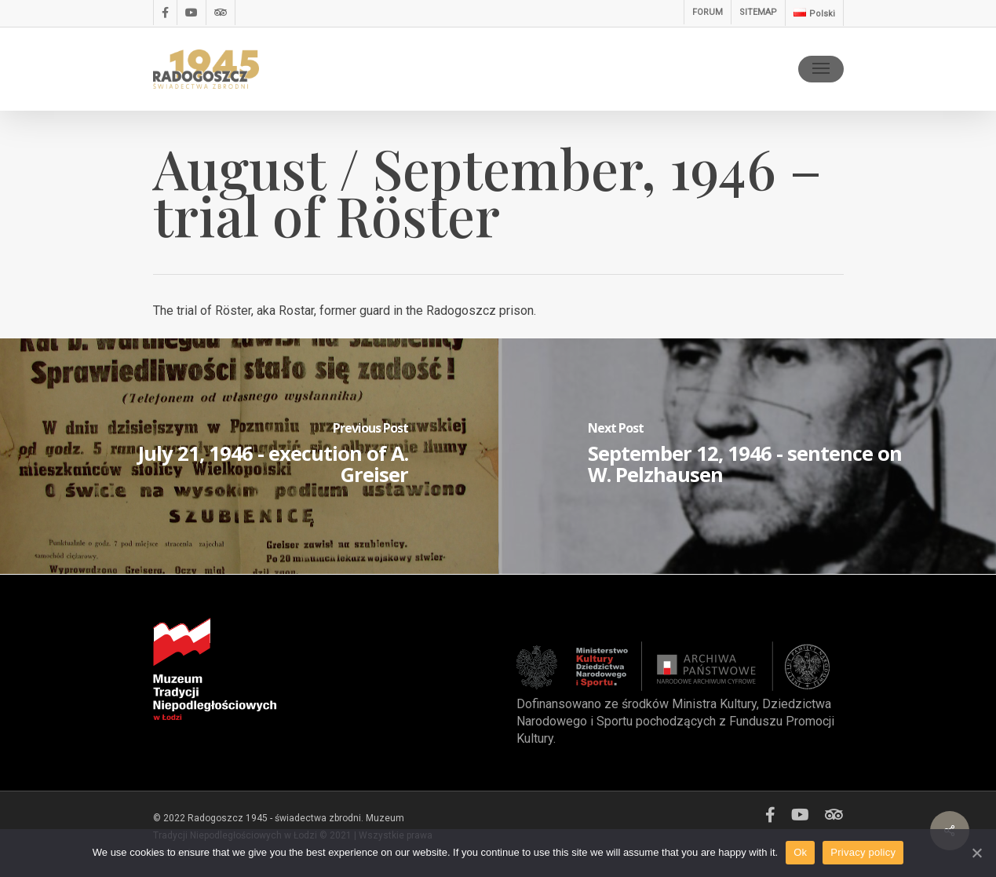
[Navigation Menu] (821, 69)
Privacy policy (863, 852)
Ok (800, 852)
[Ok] (976, 853)
